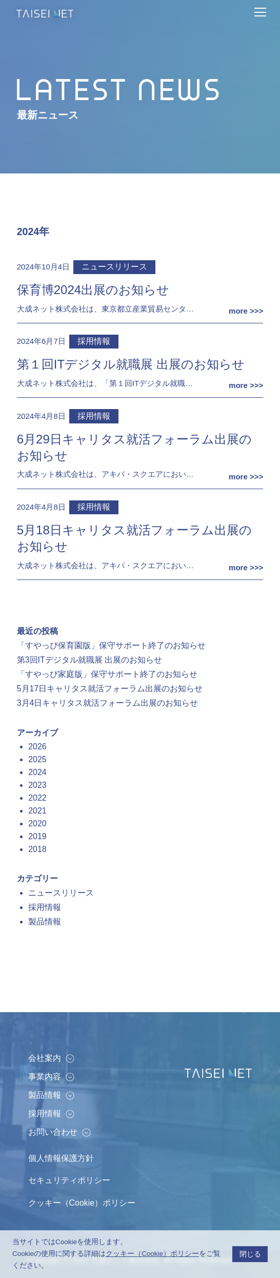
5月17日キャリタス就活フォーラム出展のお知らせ (110, 688)
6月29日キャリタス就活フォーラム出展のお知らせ (134, 447)
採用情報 (93, 341)
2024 (37, 772)
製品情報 (44, 921)
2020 (37, 823)
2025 (37, 759)
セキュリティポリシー (69, 1180)
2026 (37, 746)
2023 (37, 785)
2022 (37, 797)
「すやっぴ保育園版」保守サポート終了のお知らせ (111, 645)
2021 (37, 810)
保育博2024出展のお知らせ (93, 290)
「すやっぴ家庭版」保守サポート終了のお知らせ (107, 674)
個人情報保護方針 (61, 1158)
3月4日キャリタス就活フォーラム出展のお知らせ (107, 703)
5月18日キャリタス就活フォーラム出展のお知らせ (134, 538)
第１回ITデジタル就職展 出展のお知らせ (131, 364)
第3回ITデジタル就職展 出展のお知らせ (89, 659)
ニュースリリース (114, 266)
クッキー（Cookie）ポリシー (81, 1202)
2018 (37, 849)
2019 (37, 836)
